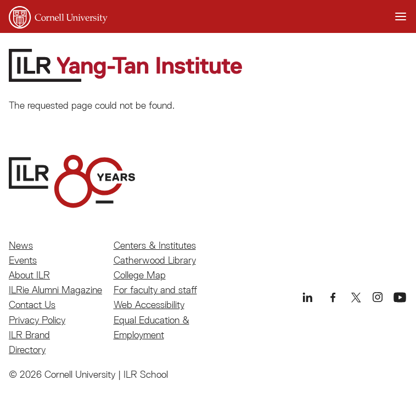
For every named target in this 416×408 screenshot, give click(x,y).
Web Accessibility (149, 304)
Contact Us (32, 304)
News (21, 245)
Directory (27, 349)
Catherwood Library (155, 260)
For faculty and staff (155, 289)
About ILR (29, 275)
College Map (140, 275)
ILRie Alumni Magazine (55, 289)
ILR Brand (29, 334)
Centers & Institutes (155, 245)
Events (23, 260)
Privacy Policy (37, 320)
